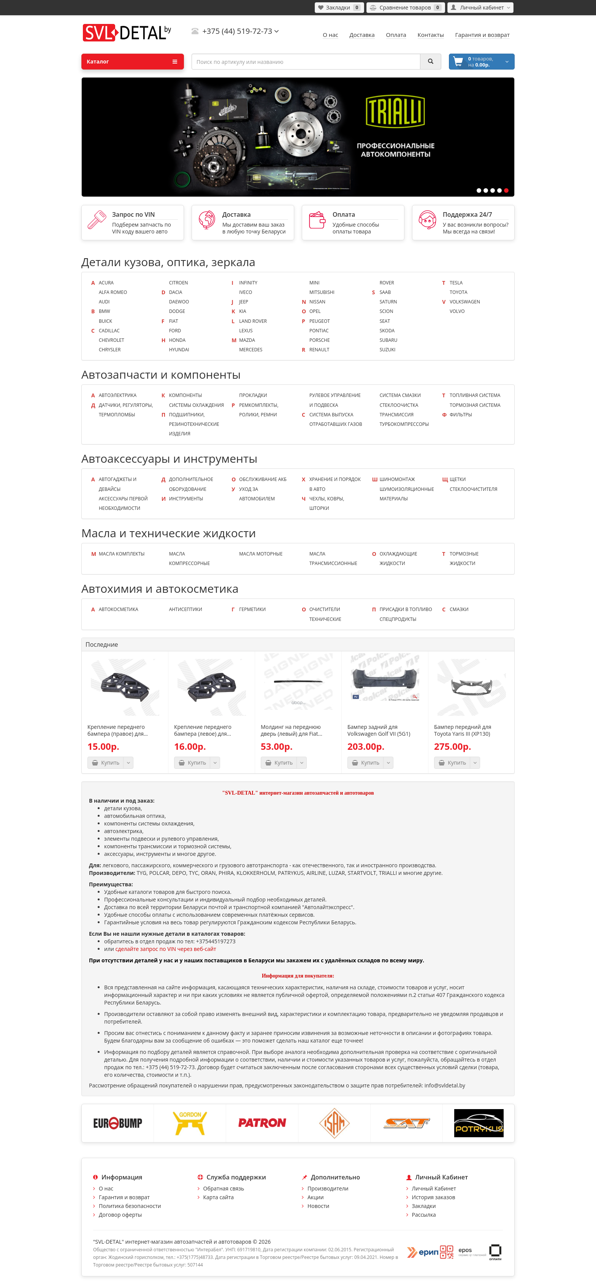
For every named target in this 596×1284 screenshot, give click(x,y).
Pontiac (319, 330)
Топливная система (475, 395)
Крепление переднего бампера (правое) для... (117, 730)
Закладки (424, 1205)
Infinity (248, 282)
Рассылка (424, 1214)
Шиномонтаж (397, 479)
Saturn (388, 301)
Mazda (247, 340)
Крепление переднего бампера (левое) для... (202, 730)
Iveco (245, 292)
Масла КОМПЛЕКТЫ (121, 554)
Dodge (177, 311)
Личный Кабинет (434, 1188)
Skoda (387, 330)
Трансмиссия (397, 414)
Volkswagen (465, 301)
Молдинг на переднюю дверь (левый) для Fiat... (291, 730)
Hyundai (179, 349)
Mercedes (250, 349)
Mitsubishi (321, 292)
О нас (106, 1188)
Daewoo (179, 301)
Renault (319, 349)
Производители (328, 1188)
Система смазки (400, 395)
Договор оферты (120, 1214)
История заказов (433, 1197)
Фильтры (461, 414)
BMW (104, 311)
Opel (314, 311)
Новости (318, 1205)
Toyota (458, 292)
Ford (175, 330)
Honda (177, 340)
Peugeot (319, 321)
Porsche (319, 340)
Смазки (459, 609)
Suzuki (388, 349)
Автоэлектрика (117, 395)
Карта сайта (218, 1197)
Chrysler (109, 349)
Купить (105, 762)
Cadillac (109, 330)
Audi (104, 301)
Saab (385, 292)
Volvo (457, 311)
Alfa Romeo (113, 292)
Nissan (317, 301)
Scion (386, 311)
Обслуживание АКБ (263, 479)
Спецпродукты (398, 619)
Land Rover (253, 321)
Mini (314, 282)
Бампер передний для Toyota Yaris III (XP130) (462, 730)
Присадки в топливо (406, 609)
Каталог (132, 61)
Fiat (173, 321)
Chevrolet (111, 340)
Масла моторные (260, 554)
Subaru (389, 340)
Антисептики (185, 609)
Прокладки (253, 395)
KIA (242, 311)
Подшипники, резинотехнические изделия (194, 424)
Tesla (456, 282)
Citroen (178, 282)
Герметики (252, 609)
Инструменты (186, 498)
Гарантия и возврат (124, 1197)
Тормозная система (475, 405)
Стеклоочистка (399, 405)
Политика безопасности (130, 1205)
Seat (385, 321)
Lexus (245, 330)
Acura (106, 282)
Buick (105, 321)
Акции (316, 1197)
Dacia (175, 292)
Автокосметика (118, 609)
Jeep (243, 301)
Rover (387, 282)
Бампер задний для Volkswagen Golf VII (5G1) (378, 730)
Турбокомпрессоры (404, 424)
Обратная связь (223, 1188)
